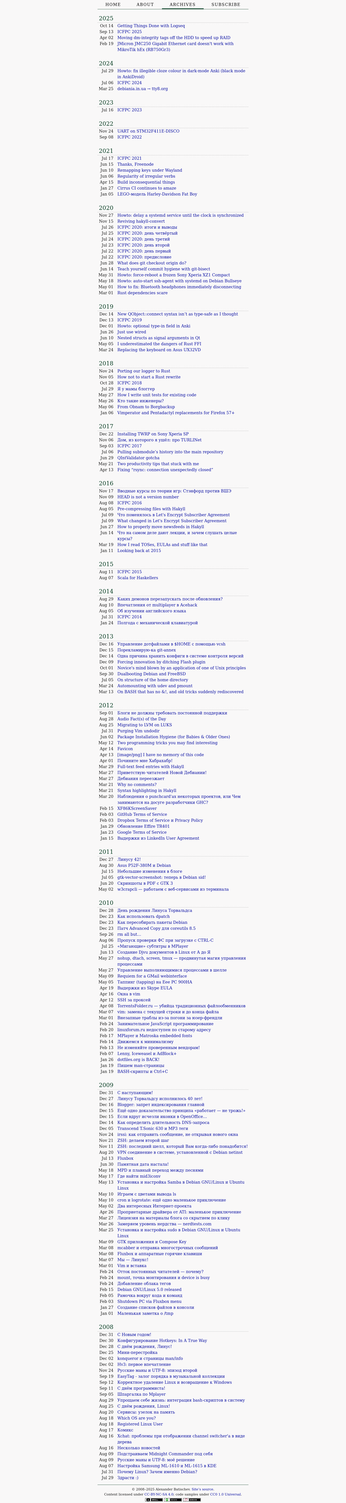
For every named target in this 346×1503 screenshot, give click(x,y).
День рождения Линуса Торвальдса (154, 910)
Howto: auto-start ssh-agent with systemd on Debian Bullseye (179, 281)
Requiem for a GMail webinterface (152, 976)
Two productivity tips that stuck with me (158, 463)
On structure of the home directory (152, 679)
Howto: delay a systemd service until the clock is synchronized (180, 215)
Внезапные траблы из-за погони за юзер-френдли (169, 1017)
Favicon (125, 748)
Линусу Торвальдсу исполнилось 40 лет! (160, 1098)
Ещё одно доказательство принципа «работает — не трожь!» (181, 1110)
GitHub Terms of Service (142, 814)
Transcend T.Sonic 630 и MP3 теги (152, 1128)
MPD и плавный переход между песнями (160, 1170)
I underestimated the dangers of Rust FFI (159, 344)
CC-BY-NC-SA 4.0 (158, 1494)
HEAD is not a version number (148, 497)
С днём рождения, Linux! (143, 1406)
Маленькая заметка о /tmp (145, 1313)
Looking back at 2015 (139, 550)
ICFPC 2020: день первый (144, 251)
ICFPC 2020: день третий (143, 239)
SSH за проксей (133, 1000)
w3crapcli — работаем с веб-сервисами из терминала (173, 889)
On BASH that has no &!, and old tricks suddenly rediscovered (180, 691)
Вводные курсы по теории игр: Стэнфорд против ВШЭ (174, 491)
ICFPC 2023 (129, 110)
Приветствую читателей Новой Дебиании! (162, 772)
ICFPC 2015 (129, 571)
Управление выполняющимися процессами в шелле (172, 970)
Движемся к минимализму (145, 1041)
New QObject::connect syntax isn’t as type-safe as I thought (177, 314)
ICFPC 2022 (129, 137)
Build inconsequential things (146, 182)
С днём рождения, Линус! (144, 1346)
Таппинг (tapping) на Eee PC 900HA (154, 982)
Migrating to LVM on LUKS (144, 725)
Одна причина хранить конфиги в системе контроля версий (180, 656)
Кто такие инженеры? (140, 401)
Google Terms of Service (142, 832)
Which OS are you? (136, 1418)
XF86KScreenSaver (137, 808)
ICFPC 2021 (129, 158)
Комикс (125, 1430)
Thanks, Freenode (135, 164)
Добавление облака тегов (144, 1283)
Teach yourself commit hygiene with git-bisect (163, 269)
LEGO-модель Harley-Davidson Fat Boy (157, 194)
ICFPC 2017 (129, 446)
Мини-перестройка (137, 1352)
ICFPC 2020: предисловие (144, 257)
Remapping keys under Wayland (149, 170)
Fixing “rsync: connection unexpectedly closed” (165, 469)
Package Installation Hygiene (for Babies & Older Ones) (173, 736)
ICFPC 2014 (129, 617)
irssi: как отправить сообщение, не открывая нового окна (177, 1134)
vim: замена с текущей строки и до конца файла (168, 1012)
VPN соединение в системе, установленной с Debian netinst (180, 1152)
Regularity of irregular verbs (146, 176)
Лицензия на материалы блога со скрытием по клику (173, 1218)
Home (113, 4)
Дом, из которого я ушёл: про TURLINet (159, 440)
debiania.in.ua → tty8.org (142, 88)
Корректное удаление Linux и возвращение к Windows (174, 1382)
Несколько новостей (138, 1448)
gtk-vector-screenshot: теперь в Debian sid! (161, 877)
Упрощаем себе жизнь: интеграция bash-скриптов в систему (181, 1400)
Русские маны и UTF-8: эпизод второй (157, 1370)
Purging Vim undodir (138, 731)
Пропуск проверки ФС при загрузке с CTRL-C (165, 940)
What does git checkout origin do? (151, 263)
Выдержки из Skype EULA (144, 988)
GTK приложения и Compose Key (151, 1241)
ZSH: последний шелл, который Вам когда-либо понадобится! (182, 1146)
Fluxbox (125, 1158)
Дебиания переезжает (140, 778)
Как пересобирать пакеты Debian (152, 922)
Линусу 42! (129, 859)
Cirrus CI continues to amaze (146, 188)
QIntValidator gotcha (138, 457)
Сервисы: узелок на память (146, 1412)
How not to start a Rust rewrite (149, 377)
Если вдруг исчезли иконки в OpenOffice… (162, 1116)
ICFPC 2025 (129, 31)
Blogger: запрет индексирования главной (160, 1104)
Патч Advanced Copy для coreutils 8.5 (156, 928)
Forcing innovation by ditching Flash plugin (161, 662)
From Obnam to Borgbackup (146, 406)
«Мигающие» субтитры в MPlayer (152, 946)
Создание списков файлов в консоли (155, 1307)
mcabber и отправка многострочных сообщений (167, 1247)
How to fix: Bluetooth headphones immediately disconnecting (179, 287)
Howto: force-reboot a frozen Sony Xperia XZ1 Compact (173, 275)
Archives (183, 4)
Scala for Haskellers (137, 577)
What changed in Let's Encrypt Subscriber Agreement (172, 520)
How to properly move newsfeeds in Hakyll (160, 526)
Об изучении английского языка (151, 611)
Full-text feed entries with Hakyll (150, 766)
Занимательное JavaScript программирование (165, 1023)
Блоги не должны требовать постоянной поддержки (172, 713)
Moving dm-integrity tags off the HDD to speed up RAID (173, 37)
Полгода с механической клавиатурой (157, 623)
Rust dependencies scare (142, 292)
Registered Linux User (140, 1424)
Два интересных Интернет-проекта (154, 1206)
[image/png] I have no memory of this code (160, 754)
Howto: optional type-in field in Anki (153, 326)
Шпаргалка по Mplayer (141, 1394)
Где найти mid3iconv (139, 1176)
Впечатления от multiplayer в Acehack (157, 605)
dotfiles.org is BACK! (138, 1059)
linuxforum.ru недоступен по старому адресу (164, 1029)
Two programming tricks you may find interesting (167, 742)
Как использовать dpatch (143, 916)
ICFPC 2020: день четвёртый (147, 233)
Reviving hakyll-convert (141, 221)
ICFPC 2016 (129, 503)
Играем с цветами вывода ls (146, 1194)
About (145, 4)
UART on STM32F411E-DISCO (148, 131)
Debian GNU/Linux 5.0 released (149, 1289)
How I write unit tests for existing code (156, 395)
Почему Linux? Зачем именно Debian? (157, 1471)
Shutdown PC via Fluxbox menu (149, 1301)
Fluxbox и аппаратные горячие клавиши (159, 1253)
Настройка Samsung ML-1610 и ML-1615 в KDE (166, 1465)
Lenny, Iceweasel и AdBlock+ (147, 1053)
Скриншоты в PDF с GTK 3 (145, 883)
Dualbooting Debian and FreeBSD (151, 674)
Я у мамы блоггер (136, 389)
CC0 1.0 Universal (225, 1494)
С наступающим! (135, 1092)
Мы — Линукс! (132, 1259)
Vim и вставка (132, 1265)
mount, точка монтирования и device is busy (163, 1277)
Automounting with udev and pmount (154, 685)
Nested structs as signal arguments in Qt (158, 338)
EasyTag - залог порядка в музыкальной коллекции (171, 1376)
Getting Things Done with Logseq (151, 25)
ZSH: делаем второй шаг (143, 1140)
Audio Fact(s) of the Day (141, 719)
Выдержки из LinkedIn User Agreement (158, 838)
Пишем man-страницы (140, 1065)
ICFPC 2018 (129, 383)
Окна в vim (128, 994)
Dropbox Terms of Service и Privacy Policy (160, 820)
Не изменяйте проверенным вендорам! (158, 1047)
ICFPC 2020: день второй (143, 245)
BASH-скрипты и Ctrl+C (142, 1071)
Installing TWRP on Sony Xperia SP (153, 434)
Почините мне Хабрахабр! (145, 760)
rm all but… (129, 934)
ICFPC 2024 (129, 82)
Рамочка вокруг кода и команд (149, 1295)
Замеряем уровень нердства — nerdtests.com (164, 1224)
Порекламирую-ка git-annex (146, 650)
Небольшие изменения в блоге (149, 871)
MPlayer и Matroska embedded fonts (154, 1035)
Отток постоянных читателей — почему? (160, 1271)
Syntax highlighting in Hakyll (146, 790)
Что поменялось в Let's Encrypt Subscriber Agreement (173, 514)
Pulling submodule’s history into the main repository (170, 452)
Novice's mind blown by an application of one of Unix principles (181, 668)
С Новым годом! (134, 1334)
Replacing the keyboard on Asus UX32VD (159, 349)
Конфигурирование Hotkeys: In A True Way (162, 1340)
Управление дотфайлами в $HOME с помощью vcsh (171, 644)
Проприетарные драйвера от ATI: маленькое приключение (179, 1212)
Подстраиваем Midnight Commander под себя (165, 1454)
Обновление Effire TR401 (143, 826)
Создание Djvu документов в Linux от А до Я (164, 952)
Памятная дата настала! (143, 1164)
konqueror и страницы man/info (150, 1358)
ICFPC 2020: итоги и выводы (147, 227)
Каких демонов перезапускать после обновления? (170, 599)
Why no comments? (137, 784)
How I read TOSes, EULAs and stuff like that (162, 544)
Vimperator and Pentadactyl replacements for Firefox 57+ (176, 412)
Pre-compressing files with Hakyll (151, 509)
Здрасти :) (127, 1477)
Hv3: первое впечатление (144, 1364)
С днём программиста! (141, 1388)
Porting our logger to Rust (143, 371)
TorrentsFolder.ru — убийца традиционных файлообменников (181, 1006)
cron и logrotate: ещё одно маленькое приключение (171, 1200)
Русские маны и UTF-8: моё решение (156, 1459)
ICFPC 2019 (129, 320)
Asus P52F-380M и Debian (144, 865)
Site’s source (202, 1489)
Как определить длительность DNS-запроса (163, 1122)
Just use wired (131, 332)
